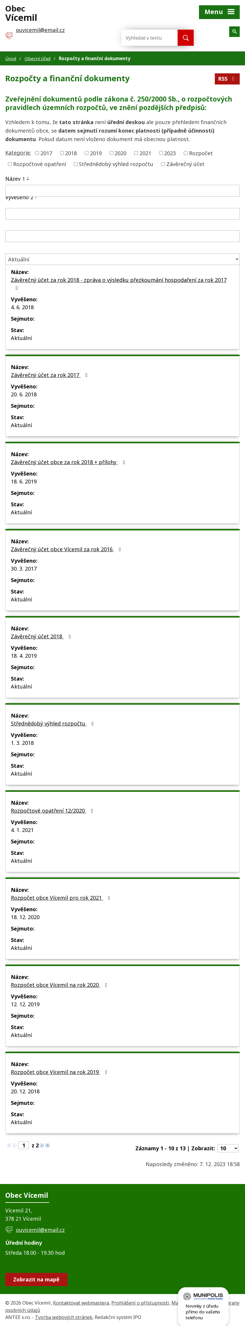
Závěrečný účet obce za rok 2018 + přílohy (69, 462)
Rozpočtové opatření (39, 164)
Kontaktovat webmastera (81, 1303)
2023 (170, 152)
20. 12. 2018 (25, 1091)
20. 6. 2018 (24, 394)
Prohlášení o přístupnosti (140, 1303)
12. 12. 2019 (25, 1004)
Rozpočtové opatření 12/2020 (53, 810)
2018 (71, 152)
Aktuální (21, 337)
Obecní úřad (37, 58)
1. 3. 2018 (22, 742)
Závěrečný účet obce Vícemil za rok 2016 (67, 549)
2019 (96, 152)
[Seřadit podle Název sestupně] (28, 179)
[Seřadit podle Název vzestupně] (28, 177)
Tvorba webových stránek (63, 1317)
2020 (120, 152)
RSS (227, 78)
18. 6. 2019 (24, 481)
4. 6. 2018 (22, 307)
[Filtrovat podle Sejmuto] (122, 236)
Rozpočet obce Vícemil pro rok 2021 (62, 897)
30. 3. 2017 (24, 568)
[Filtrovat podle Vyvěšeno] (122, 214)
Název (15, 178)
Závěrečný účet (185, 164)
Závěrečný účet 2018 (42, 636)
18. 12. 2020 (25, 917)
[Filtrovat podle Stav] (122, 259)
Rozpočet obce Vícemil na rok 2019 (60, 1071)
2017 (46, 152)
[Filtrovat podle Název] (122, 191)
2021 (145, 152)
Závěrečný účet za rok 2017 (50, 374)
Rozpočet (201, 152)
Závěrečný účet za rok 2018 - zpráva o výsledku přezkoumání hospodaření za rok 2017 (119, 283)
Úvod (10, 58)
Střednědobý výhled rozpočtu (116, 164)
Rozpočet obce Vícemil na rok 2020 (60, 984)
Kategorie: (18, 152)
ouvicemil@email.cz (40, 1229)
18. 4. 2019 (24, 655)
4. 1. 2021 (22, 829)
